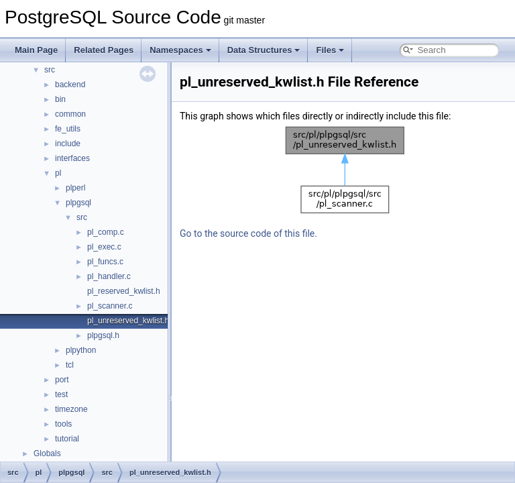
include (67, 143)
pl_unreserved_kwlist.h (128, 320)
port (62, 379)
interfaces (72, 158)
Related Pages (103, 50)
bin (60, 99)
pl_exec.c (104, 247)
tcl (70, 365)
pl (58, 173)
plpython (81, 350)
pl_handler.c (109, 276)
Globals (47, 453)
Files (330, 50)
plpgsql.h (103, 335)
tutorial (67, 438)
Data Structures (263, 50)
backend (70, 84)
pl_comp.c (105, 232)
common (70, 114)
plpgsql (78, 202)
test (61, 394)
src (49, 69)
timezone (71, 409)
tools (63, 424)
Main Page (36, 50)
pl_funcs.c (105, 261)
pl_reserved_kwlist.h (123, 291)
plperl (75, 188)
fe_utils (67, 128)
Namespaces (180, 50)
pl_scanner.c (109, 306)
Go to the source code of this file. (248, 233)
